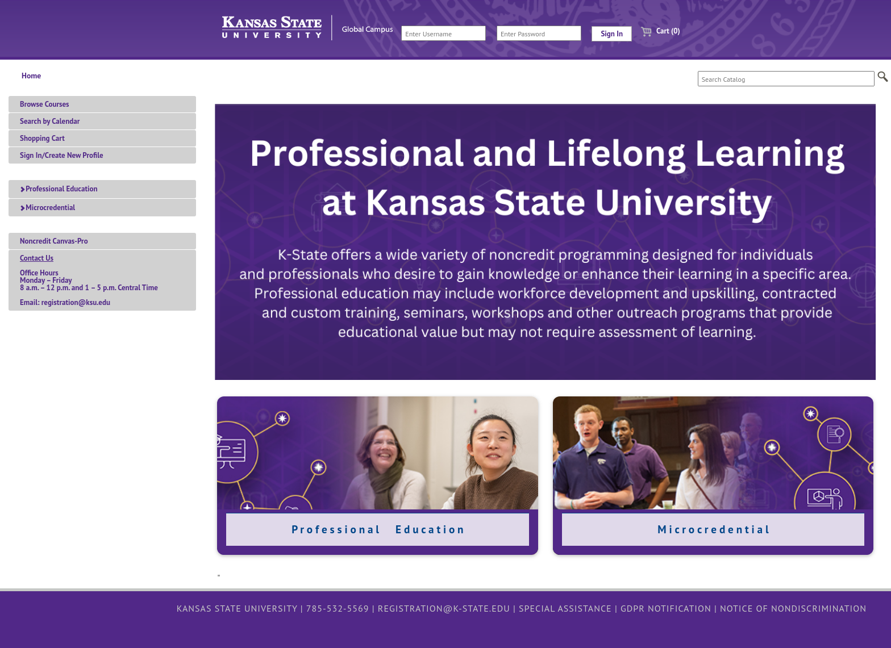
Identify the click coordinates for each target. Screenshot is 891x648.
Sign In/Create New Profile (61, 155)
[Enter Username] (443, 33)
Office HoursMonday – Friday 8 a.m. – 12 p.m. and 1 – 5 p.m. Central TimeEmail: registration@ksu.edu (89, 280)
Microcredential (47, 207)
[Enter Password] (539, 33)
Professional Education (58, 189)
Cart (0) (656, 31)
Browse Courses (44, 104)
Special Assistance (565, 608)
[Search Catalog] (786, 78)
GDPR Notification (666, 608)
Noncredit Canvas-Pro (54, 241)
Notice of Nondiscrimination (793, 608)
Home (31, 75)
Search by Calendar (50, 121)
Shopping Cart (42, 138)
